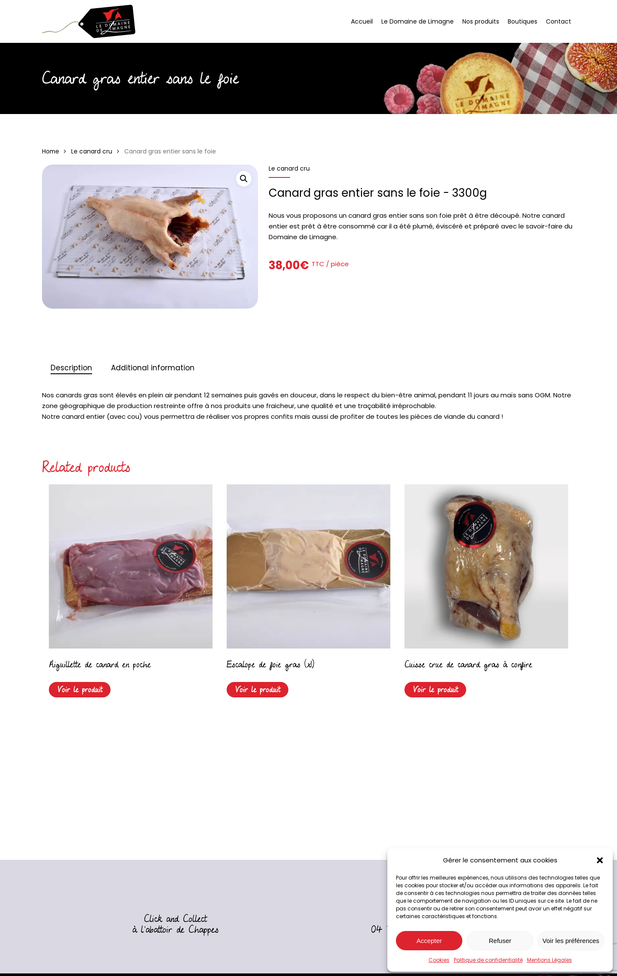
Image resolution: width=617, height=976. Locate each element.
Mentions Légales (549, 960)
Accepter (429, 940)
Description (71, 368)
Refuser (500, 940)
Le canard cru (91, 151)
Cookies (438, 960)
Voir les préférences (570, 940)
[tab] (71, 368)
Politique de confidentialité (488, 960)
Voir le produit (79, 689)
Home (50, 151)
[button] (600, 860)
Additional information (153, 368)
